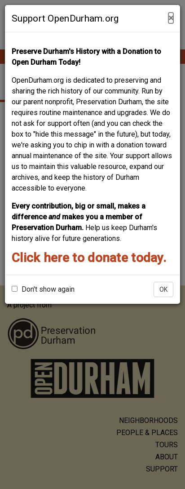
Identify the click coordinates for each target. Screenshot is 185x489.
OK (163, 289)
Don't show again (43, 289)
